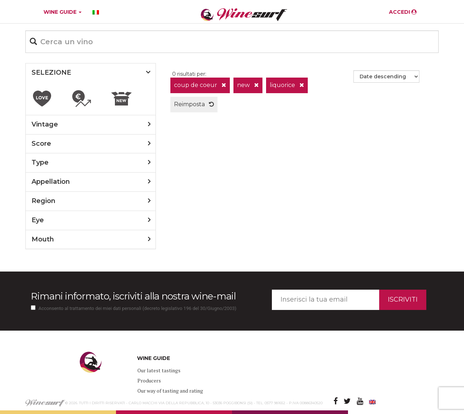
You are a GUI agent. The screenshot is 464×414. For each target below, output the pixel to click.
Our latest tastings (159, 370)
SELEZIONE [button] (51, 72)
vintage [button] (45, 124)
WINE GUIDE (63, 12)
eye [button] (38, 220)
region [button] (43, 201)
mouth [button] (43, 239)
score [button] (41, 144)
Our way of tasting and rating (170, 390)
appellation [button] (51, 182)
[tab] (91, 72)
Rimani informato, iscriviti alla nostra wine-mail (133, 296)
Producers (149, 380)
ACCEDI (403, 12)
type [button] (40, 162)
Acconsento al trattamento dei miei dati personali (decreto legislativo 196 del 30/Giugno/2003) (137, 308)
